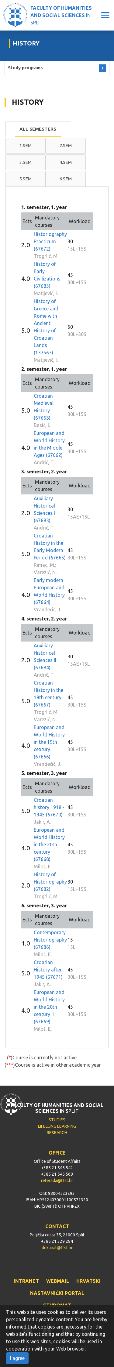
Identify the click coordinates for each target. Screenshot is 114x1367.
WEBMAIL (57, 1281)
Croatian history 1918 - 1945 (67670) (49, 807)
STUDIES (57, 1119)
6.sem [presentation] (66, 178)
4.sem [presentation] (66, 162)
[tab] (37, 129)
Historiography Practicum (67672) (50, 241)
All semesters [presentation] (37, 129)
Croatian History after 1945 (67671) (48, 970)
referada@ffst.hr (57, 1180)
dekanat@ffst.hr (57, 1247)
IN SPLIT (61, 15)
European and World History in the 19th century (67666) (49, 742)
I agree (17, 1358)
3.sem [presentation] (25, 162)
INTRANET (26, 1281)
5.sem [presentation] (25, 178)
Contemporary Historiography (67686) (50, 940)
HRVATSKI (88, 1281)
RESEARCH (57, 1132)
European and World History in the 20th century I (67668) (49, 844)
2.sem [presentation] (66, 145)
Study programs (25, 67)
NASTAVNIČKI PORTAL (57, 1293)
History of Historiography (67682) (50, 882)
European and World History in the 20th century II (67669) (49, 1006)
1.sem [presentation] (25, 145)
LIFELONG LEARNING (57, 1126)
